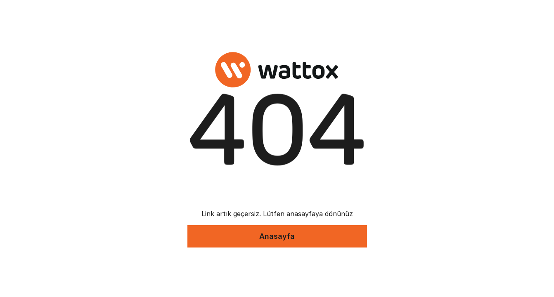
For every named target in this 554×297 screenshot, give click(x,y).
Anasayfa (277, 236)
